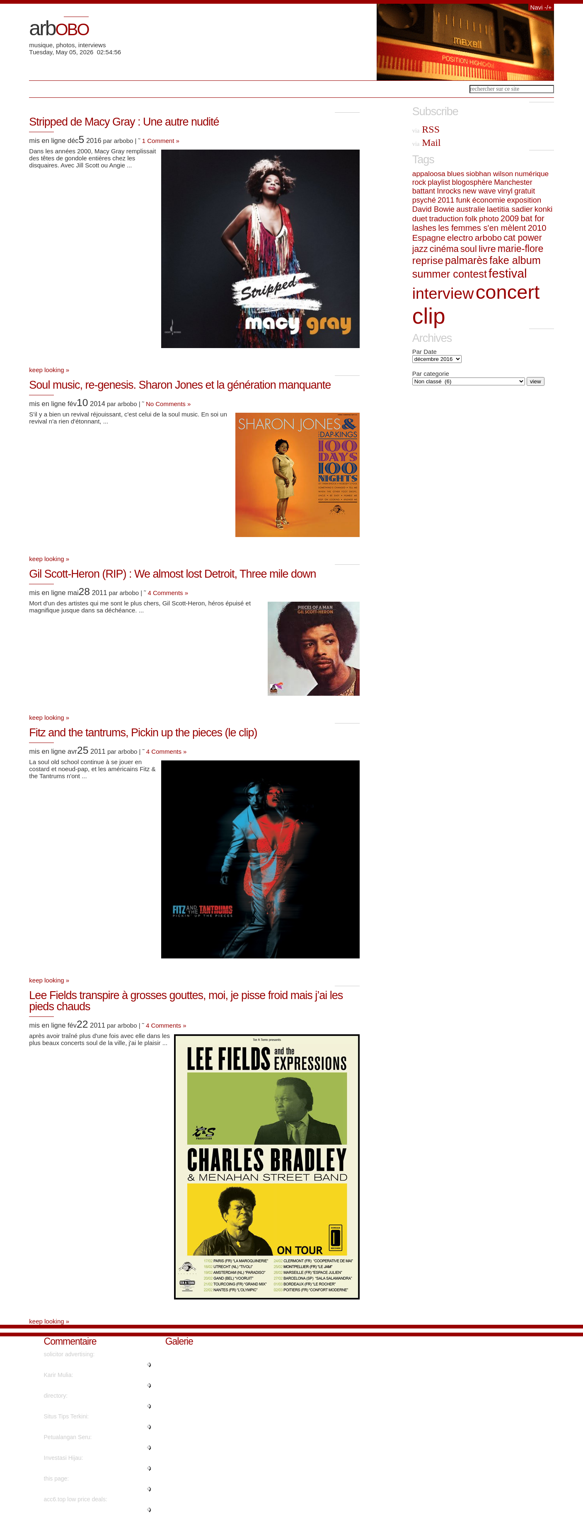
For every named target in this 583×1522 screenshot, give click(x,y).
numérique (532, 173)
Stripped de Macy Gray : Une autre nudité (124, 122)
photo (489, 218)
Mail (426, 142)
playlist (439, 182)
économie (488, 200)
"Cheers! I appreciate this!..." (80, 1364)
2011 (446, 200)
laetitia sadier (510, 209)
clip (428, 316)
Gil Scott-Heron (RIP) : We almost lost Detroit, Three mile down (172, 574)
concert (508, 292)
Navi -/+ (541, 7)
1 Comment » (160, 140)
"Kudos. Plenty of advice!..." (79, 1406)
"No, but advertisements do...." (83, 1489)
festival (508, 273)
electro (460, 237)
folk (471, 218)
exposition (524, 200)
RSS (426, 129)
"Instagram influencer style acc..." (87, 1509)
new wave (479, 191)
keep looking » (49, 369)
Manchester (513, 182)
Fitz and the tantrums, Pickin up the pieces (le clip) (143, 732)
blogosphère (472, 182)
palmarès (466, 260)
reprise (427, 260)
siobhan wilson (489, 173)
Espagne (428, 237)
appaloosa (428, 173)
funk (463, 200)
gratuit (524, 191)
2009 (510, 218)
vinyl (505, 191)
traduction (446, 218)
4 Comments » (168, 592)
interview (443, 293)
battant (423, 191)
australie (470, 209)
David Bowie (433, 209)
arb (58, 28)
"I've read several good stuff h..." (85, 1426)
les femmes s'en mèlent (482, 227)
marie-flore (521, 248)
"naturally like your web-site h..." (85, 1385)
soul (468, 249)
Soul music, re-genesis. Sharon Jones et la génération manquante (180, 385)
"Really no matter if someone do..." (88, 1447)
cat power (522, 238)
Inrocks (449, 191)
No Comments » (168, 403)
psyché (424, 200)
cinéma (444, 249)
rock (419, 182)
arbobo (488, 237)
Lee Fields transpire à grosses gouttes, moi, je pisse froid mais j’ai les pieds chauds (186, 1001)
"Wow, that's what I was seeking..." (88, 1468)
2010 (537, 227)
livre (487, 248)
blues (455, 173)
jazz (420, 249)
